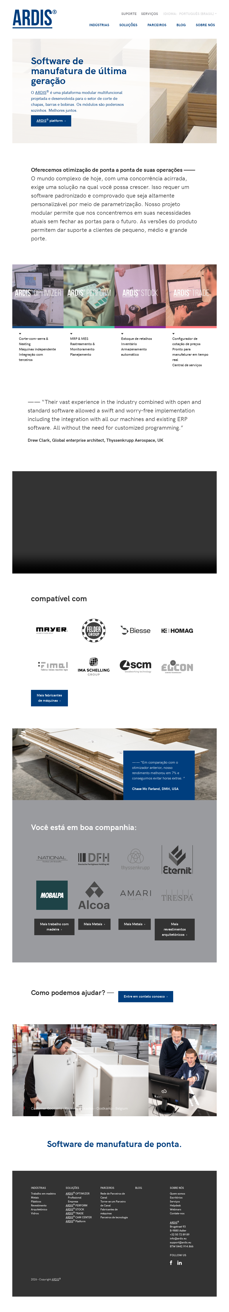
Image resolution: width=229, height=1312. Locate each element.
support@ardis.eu (180, 1242)
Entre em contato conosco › (143, 996)
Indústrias (38, 1187)
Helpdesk (175, 1205)
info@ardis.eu (178, 1238)
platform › (51, 120)
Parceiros (107, 1187)
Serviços (149, 13)
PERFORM (76, 1205)
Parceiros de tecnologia (114, 1217)
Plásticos (36, 1201)
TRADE (75, 1213)
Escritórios (176, 1197)
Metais (35, 1197)
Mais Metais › (94, 924)
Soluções (72, 1187)
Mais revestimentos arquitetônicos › (174, 929)
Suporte (129, 13)
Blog (181, 24)
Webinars (175, 1209)
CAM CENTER (79, 1217)
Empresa (73, 1201)
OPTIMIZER (77, 1193)
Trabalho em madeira (43, 1193)
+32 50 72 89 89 (179, 1234)
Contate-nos (177, 1213)
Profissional (74, 1197)
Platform (75, 1221)
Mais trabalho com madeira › (54, 926)
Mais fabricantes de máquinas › (49, 698)
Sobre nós (177, 1187)
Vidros (35, 1213)
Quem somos (177, 1193)
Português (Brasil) (197, 13)
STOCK (75, 1209)
